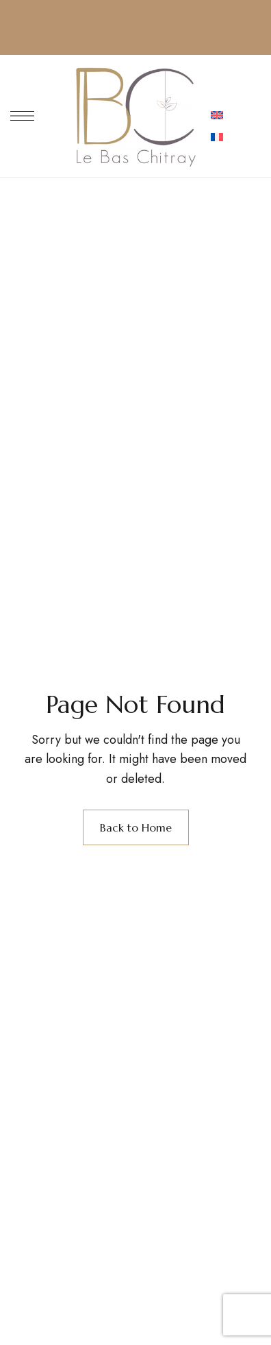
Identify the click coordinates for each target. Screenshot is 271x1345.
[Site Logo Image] (135, 116)
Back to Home (136, 827)
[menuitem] (217, 116)
